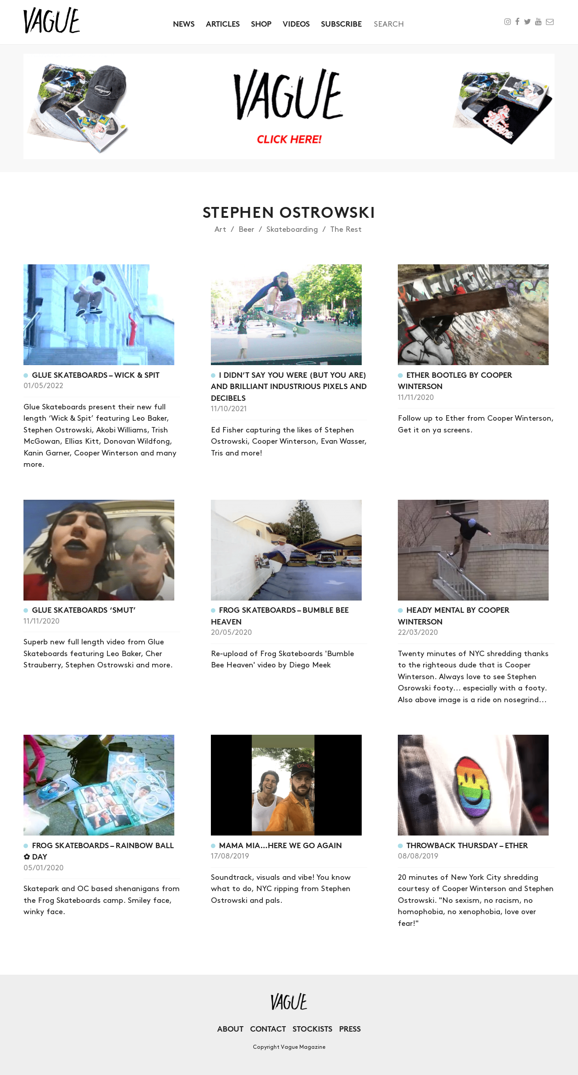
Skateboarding (292, 229)
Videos (296, 23)
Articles (223, 23)
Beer (246, 229)
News (184, 23)
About (230, 1028)
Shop (261, 23)
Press (350, 1028)
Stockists (312, 1028)
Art (220, 229)
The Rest (346, 229)
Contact (268, 1028)
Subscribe (341, 23)
